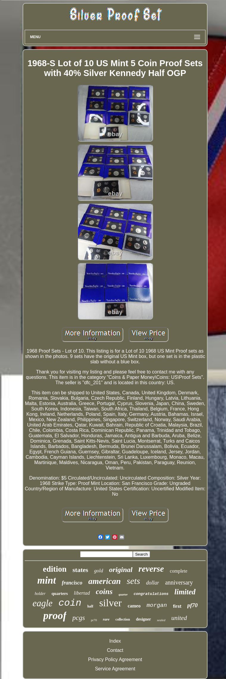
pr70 (94, 620)
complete (178, 570)
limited (185, 592)
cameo (134, 605)
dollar (152, 583)
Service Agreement (115, 668)
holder (40, 593)
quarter (123, 594)
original (121, 569)
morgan (156, 605)
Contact (115, 650)
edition (55, 569)
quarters (60, 593)
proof (54, 615)
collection (123, 619)
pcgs (78, 617)
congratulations (151, 594)
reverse (151, 568)
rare (106, 619)
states (80, 569)
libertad (82, 593)
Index (115, 641)
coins (104, 591)
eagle (42, 603)
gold (98, 570)
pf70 (192, 605)
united (179, 617)
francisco (72, 583)
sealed (161, 620)
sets (133, 581)
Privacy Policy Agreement (115, 659)
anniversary (179, 582)
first (177, 606)
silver (110, 602)
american (104, 581)
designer (143, 619)
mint (46, 580)
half (90, 606)
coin (69, 603)
